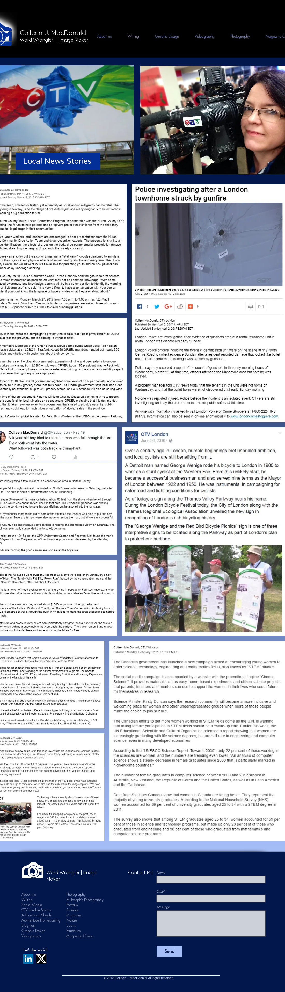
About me (28, 894)
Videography (31, 935)
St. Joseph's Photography (84, 899)
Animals (72, 909)
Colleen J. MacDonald (53, 32)
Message (163, 907)
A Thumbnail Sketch (35, 914)
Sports (71, 925)
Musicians (73, 914)
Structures (73, 930)
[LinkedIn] (28, 959)
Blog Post (28, 925)
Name (161, 872)
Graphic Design (33, 930)
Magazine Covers (79, 935)
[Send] (169, 951)
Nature (71, 920)
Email (160, 891)
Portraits (72, 904)
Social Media (31, 904)
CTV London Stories (35, 909)
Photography (75, 894)
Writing (27, 899)
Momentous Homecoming (35, 920)
